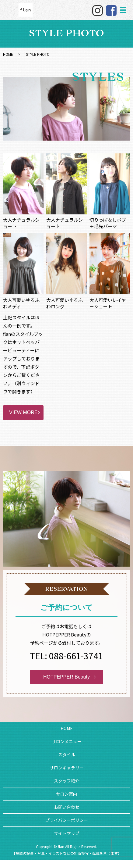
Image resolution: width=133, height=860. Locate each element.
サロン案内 (66, 794)
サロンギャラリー (67, 768)
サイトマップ (66, 833)
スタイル (66, 754)
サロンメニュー (67, 741)
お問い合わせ (66, 807)
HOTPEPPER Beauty (66, 676)
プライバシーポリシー (66, 820)
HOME (8, 54)
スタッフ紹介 (66, 781)
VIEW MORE (23, 412)
